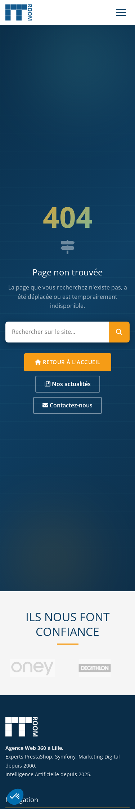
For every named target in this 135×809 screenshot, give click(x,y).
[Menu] (121, 12)
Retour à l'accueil (67, 362)
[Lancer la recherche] (119, 332)
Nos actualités (68, 384)
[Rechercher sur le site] (57, 332)
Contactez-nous (67, 405)
